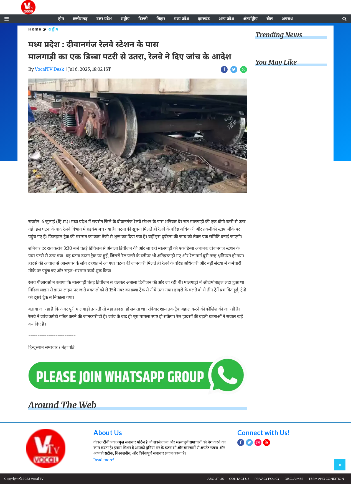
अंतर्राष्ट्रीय (250, 18)
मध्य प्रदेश (181, 18)
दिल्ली (142, 18)
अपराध (287, 18)
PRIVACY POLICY (267, 479)
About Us (107, 432)
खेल (269, 18)
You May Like (276, 62)
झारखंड (204, 18)
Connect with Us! (263, 432)
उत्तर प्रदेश (104, 18)
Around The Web (62, 405)
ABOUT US (215, 479)
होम (61, 18)
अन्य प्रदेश (226, 18)
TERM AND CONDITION (326, 479)
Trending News (278, 35)
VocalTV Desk (49, 69)
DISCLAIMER (294, 479)
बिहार (160, 18)
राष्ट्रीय (125, 18)
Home (34, 29)
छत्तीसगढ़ (80, 18)
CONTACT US (239, 479)
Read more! (103, 459)
